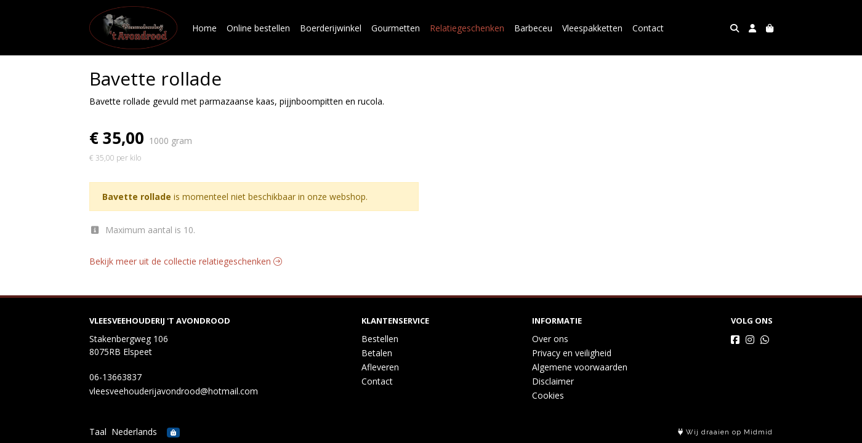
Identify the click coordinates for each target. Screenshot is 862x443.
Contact (648, 28)
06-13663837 (115, 377)
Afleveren (380, 367)
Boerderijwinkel (330, 28)
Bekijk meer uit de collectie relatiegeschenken (185, 261)
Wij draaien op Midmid (725, 432)
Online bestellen (258, 28)
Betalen (376, 353)
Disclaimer (553, 381)
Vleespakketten (592, 28)
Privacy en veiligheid (571, 353)
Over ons (550, 339)
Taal (98, 431)
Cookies (548, 395)
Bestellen (379, 339)
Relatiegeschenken (467, 28)
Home (204, 28)
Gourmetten (395, 28)
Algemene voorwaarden (579, 367)
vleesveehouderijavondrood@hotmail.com (173, 391)
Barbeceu (533, 28)
